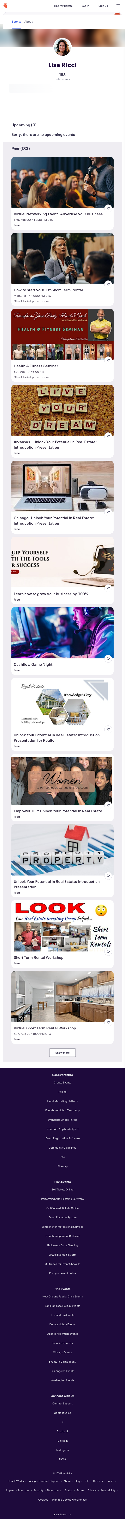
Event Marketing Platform (62, 1101)
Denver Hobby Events (62, 1324)
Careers (98, 1481)
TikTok (62, 1459)
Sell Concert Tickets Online (62, 1208)
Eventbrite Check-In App (62, 1119)
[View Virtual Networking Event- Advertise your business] (62, 182)
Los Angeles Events (62, 1371)
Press (110, 1481)
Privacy (92, 1490)
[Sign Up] (103, 6)
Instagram (62, 1450)
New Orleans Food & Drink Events (62, 1296)
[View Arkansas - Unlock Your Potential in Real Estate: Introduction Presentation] (62, 410)
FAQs (62, 1157)
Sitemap (62, 1166)
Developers (54, 1490)
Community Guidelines (62, 1147)
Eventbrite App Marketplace (63, 1129)
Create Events (62, 1082)
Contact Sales (62, 1413)
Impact (10, 1490)
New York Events (62, 1343)
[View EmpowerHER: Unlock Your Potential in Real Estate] (62, 779)
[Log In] (85, 6)
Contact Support (62, 1403)
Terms (80, 1490)
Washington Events (62, 1380)
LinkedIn (62, 1440)
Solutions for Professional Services (62, 1226)
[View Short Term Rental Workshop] (62, 925)
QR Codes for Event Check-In (62, 1264)
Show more (62, 1052)
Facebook (62, 1431)
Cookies (43, 1499)
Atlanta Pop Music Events (62, 1333)
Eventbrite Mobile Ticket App (62, 1110)
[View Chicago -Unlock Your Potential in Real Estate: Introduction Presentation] (62, 486)
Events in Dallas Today (62, 1361)
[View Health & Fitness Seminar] (62, 334)
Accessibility (107, 1490)
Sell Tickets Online (63, 1189)
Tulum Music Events (62, 1315)
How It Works (16, 1481)
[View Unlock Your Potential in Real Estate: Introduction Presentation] (62, 850)
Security (38, 1490)
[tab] (16, 111)
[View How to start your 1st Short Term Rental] (62, 258)
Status (69, 1490)
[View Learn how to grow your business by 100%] (62, 562)
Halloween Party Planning (62, 1245)
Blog (77, 1481)
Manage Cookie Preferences (69, 1499)
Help (86, 1481)
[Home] (5, 5)
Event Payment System (63, 1217)
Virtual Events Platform (62, 1254)
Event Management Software (62, 1236)
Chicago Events (62, 1352)
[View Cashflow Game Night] (62, 632)
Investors (24, 1490)
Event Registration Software (62, 1138)
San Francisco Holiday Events (62, 1306)
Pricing (62, 1092)
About (67, 1481)
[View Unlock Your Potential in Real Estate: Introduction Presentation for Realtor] (62, 703)
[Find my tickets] (63, 6)
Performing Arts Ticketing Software (62, 1199)
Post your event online (62, 1273)
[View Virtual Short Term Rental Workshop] (62, 996)
